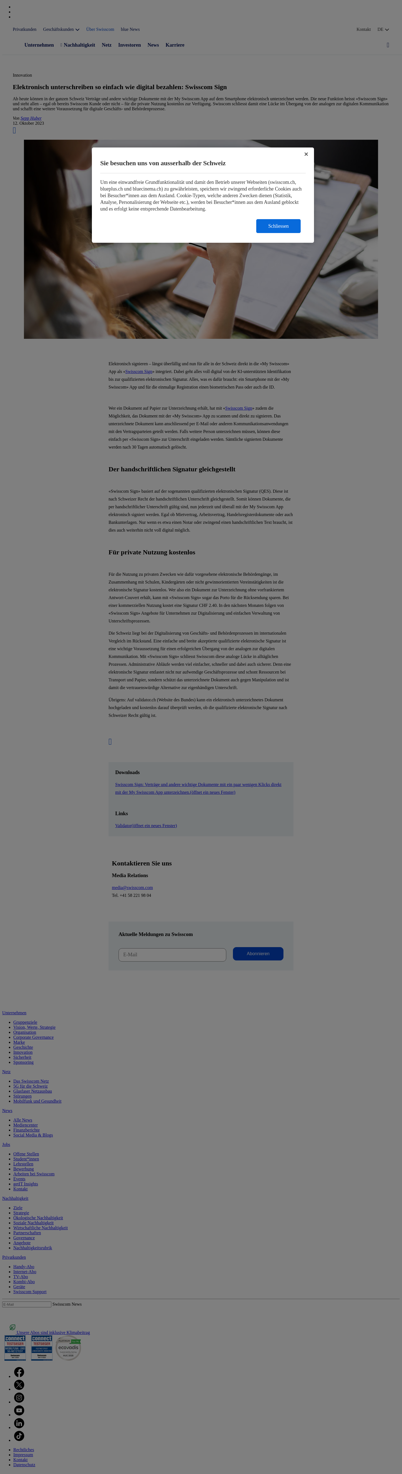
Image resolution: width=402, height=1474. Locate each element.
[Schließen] (306, 154)
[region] (203, 195)
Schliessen (278, 226)
